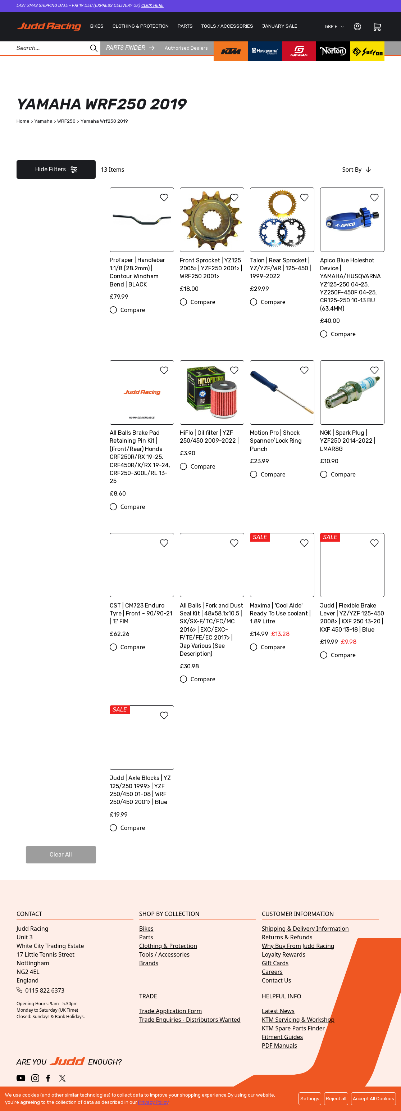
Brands (148, 963)
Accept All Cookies (373, 1098)
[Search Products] (50, 48)
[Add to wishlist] (164, 197)
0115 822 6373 (40, 990)
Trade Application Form (170, 1011)
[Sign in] (357, 27)
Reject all (336, 1098)
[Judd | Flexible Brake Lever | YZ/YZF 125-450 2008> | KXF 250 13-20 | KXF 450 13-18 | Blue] (352, 592)
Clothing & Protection (168, 946)
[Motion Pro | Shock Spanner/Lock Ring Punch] (282, 415)
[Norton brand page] (333, 51)
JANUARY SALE (279, 26)
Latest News (278, 1011)
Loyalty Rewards (283, 954)
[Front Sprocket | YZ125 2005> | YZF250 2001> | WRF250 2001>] (212, 242)
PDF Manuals (279, 1045)
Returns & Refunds (287, 937)
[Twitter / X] (62, 1078)
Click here (152, 5)
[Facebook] (49, 1078)
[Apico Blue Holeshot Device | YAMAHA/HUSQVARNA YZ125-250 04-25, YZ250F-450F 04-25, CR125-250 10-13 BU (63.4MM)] (352, 259)
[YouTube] (21, 1078)
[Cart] (377, 26)
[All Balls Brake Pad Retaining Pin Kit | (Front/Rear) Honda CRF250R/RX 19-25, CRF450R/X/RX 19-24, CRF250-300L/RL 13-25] (142, 431)
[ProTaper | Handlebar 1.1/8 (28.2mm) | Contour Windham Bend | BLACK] (142, 247)
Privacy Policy (153, 1102)
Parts (146, 937)
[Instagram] (35, 1078)
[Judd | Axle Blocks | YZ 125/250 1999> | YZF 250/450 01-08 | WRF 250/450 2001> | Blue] (142, 764)
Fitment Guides (282, 1037)
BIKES (97, 26)
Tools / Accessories (164, 954)
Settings (309, 1098)
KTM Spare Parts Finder (293, 1028)
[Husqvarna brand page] (265, 51)
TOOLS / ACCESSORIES (227, 26)
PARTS (185, 26)
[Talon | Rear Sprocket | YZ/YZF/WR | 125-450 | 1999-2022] (282, 242)
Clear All (61, 854)
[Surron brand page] (367, 51)
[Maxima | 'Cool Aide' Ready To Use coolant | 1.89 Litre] (282, 588)
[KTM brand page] (231, 51)
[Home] (49, 26)
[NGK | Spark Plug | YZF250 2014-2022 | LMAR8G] (352, 415)
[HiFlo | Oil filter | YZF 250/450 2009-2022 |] (212, 411)
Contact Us (276, 980)
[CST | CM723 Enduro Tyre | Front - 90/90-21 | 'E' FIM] (142, 588)
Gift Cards (275, 963)
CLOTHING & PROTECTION (141, 26)
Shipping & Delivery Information (305, 928)
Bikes (146, 928)
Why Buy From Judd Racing (298, 946)
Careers (272, 972)
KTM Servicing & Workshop (298, 1020)
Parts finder (130, 47)
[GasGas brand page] (299, 51)
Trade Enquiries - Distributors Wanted (190, 1020)
